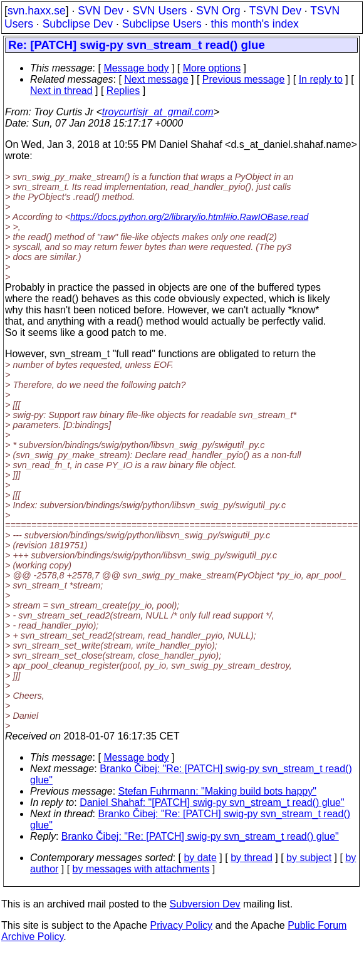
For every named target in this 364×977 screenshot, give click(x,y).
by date (200, 857)
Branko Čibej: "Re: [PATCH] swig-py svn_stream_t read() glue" (200, 836)
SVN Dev (100, 10)
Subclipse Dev (78, 24)
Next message (156, 79)
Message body (136, 68)
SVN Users (159, 10)
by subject (308, 857)
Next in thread (61, 90)
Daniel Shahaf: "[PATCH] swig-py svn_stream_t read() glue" (212, 802)
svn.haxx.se (37, 10)
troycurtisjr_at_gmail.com (158, 112)
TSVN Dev (275, 10)
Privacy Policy (181, 925)
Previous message (243, 79)
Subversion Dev (205, 904)
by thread (252, 857)
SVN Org (218, 10)
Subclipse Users (162, 24)
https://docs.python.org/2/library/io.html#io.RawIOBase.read (189, 217)
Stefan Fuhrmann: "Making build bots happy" (217, 791)
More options (212, 68)
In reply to (321, 79)
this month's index (255, 24)
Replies (123, 90)
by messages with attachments (141, 869)
